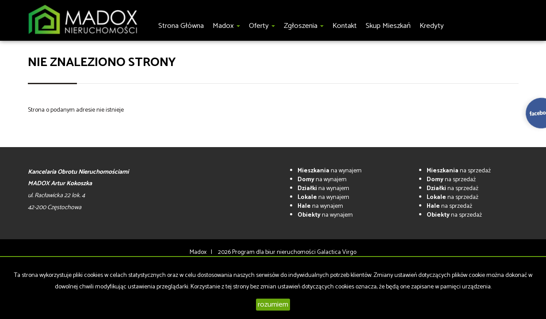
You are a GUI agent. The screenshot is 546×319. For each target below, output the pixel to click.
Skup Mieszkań (388, 26)
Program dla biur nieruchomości (274, 252)
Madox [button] (226, 26)
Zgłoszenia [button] (304, 26)
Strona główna (181, 26)
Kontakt (344, 26)
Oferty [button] (262, 26)
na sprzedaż (459, 171)
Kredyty (432, 26)
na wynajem (330, 171)
